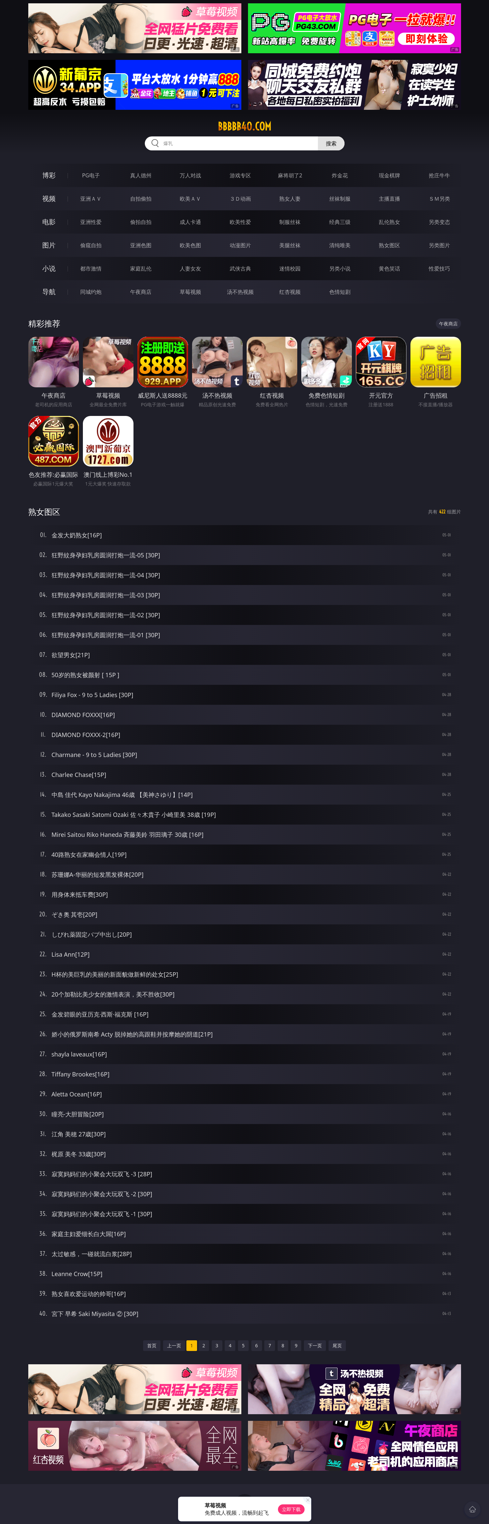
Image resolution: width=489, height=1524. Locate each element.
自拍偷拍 (140, 198)
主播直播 (389, 198)
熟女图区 (389, 245)
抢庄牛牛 (439, 175)
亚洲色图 (140, 245)
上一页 (174, 1345)
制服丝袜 (290, 222)
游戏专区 (240, 175)
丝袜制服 (340, 198)
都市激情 (91, 268)
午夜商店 (140, 291)
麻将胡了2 (290, 175)
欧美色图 (190, 245)
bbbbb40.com (244, 126)
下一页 (315, 1345)
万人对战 (190, 175)
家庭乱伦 (140, 268)
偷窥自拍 (91, 245)
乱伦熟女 (389, 222)
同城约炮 (91, 291)
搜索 (331, 143)
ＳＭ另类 (439, 198)
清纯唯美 (340, 245)
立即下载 (291, 1509)
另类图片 (439, 245)
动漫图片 (240, 245)
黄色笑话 (389, 268)
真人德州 (140, 175)
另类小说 (340, 268)
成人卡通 (190, 222)
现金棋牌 (389, 175)
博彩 (49, 175)
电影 (49, 221)
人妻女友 (190, 268)
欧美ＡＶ (190, 198)
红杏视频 (290, 291)
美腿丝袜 (290, 245)
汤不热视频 (240, 291)
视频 (49, 198)
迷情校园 (290, 268)
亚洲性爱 (91, 222)
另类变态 (439, 222)
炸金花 (340, 175)
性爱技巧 (439, 268)
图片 (49, 245)
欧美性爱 (240, 222)
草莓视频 (190, 291)
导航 (49, 291)
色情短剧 (340, 291)
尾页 (337, 1345)
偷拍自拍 (140, 222)
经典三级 (340, 222)
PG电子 (91, 175)
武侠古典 (240, 268)
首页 (151, 1345)
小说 (49, 268)
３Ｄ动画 (240, 198)
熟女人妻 (290, 198)
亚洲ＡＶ (91, 198)
